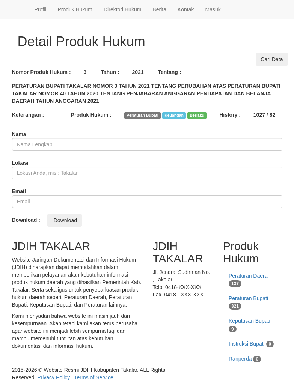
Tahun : (110, 72)
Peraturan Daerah (249, 280)
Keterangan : (28, 115)
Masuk (213, 9)
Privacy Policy (53, 377)
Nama (19, 134)
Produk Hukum (74, 9)
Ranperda (245, 359)
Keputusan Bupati (249, 325)
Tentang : (169, 72)
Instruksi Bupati (251, 344)
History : (230, 115)
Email (19, 191)
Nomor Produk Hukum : (41, 72)
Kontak (186, 9)
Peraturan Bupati (248, 302)
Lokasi (20, 163)
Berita (159, 9)
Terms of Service (93, 377)
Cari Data (272, 59)
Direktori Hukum (122, 9)
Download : (26, 220)
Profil (41, 9)
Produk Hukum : (91, 115)
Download (64, 220)
